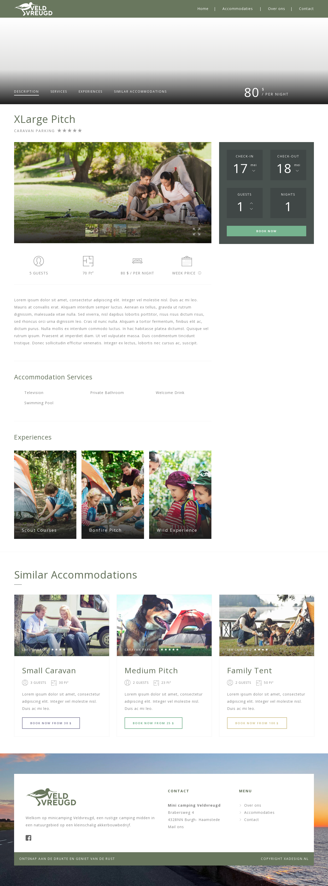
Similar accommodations (140, 91)
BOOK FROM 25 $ (153, 723)
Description (26, 91)
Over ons (276, 8)
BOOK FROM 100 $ (257, 723)
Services (58, 91)
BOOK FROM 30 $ (51, 723)
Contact (306, 8)
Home (203, 8)
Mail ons (176, 826)
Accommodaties (237, 8)
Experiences (90, 91)
